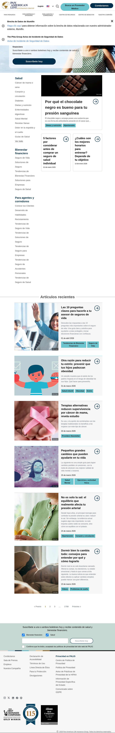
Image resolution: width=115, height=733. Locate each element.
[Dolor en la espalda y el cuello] (25, 129)
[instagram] (5, 697)
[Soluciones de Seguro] (25, 164)
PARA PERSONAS (9, 15)
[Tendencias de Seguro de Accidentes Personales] (25, 267)
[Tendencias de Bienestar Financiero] (25, 173)
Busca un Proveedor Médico (75, 7)
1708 (66, 607)
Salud (52, 635)
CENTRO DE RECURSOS (67, 15)
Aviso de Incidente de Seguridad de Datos (28, 41)
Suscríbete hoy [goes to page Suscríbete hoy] (34, 61)
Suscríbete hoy (81, 641)
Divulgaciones (36, 675)
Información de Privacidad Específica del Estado (65, 682)
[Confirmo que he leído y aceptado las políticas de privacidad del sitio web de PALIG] (23, 646)
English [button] (40, 6)
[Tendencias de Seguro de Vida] (25, 226)
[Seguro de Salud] (25, 189)
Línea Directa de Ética (40, 667)
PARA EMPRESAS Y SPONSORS (28, 14)
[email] (45, 640)
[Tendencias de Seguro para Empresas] (25, 251)
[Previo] (37, 606)
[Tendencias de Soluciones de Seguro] (25, 237)
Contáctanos (101, 5)
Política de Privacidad (65, 667)
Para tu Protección (38, 671)
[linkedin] (13, 698)
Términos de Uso (37, 663)
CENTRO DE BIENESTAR (86, 15)
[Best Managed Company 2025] (13, 715)
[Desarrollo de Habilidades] (25, 212)
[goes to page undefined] (94, 101)
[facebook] (17, 698)
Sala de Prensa (10, 660)
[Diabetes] (25, 101)
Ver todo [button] (19, 141)
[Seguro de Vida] (25, 158)
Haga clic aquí (14, 25)
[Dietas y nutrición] (25, 105)
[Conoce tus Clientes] (25, 206)
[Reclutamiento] (25, 219)
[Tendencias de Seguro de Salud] (25, 280)
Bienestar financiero (34, 635)
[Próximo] (76, 606)
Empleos (7, 664)
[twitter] (9, 697)
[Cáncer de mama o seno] (25, 85)
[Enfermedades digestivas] (25, 111)
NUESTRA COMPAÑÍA (105, 15)
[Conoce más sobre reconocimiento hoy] (50, 715)
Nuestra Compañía (12, 668)
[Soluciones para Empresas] (25, 182)
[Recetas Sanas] (25, 123)
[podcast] (21, 698)
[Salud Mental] (25, 118)
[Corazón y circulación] (25, 94)
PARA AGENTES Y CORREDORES (48, 14)
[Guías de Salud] (25, 136)
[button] (50, 6)
